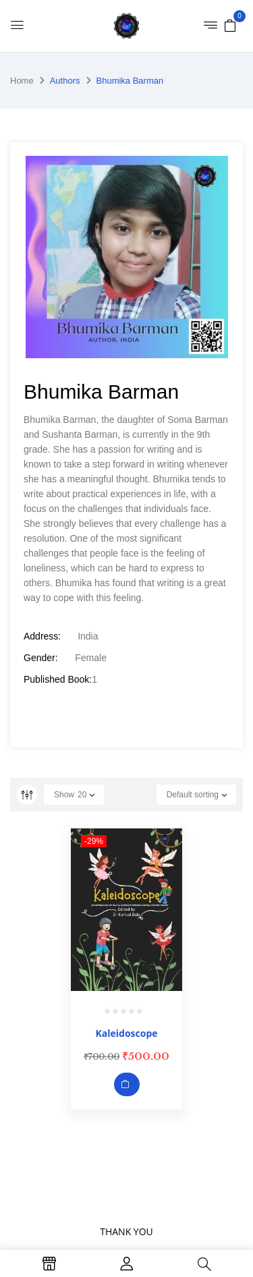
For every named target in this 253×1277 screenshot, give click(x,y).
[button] (230, 25)
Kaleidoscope (126, 1033)
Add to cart (127, 1084)
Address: (42, 636)
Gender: (41, 657)
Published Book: (58, 679)
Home (22, 81)
